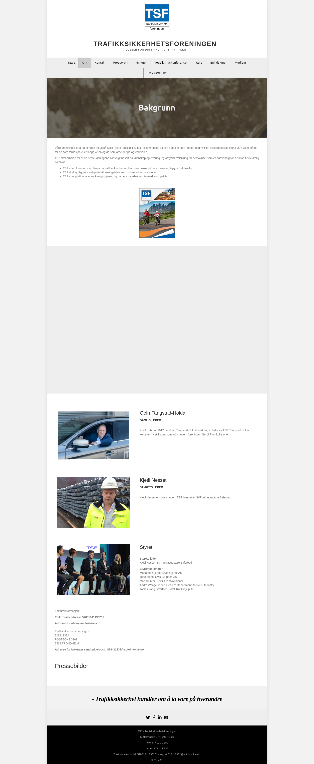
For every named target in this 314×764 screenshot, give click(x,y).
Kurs (199, 62)
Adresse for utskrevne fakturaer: (76, 623)
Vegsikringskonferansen (171, 62)
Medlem (240, 62)
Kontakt (100, 62)
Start (71, 62)
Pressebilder (71, 666)
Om (84, 62)
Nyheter (141, 62)
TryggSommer (157, 72)
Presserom (120, 62)
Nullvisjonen (218, 62)
